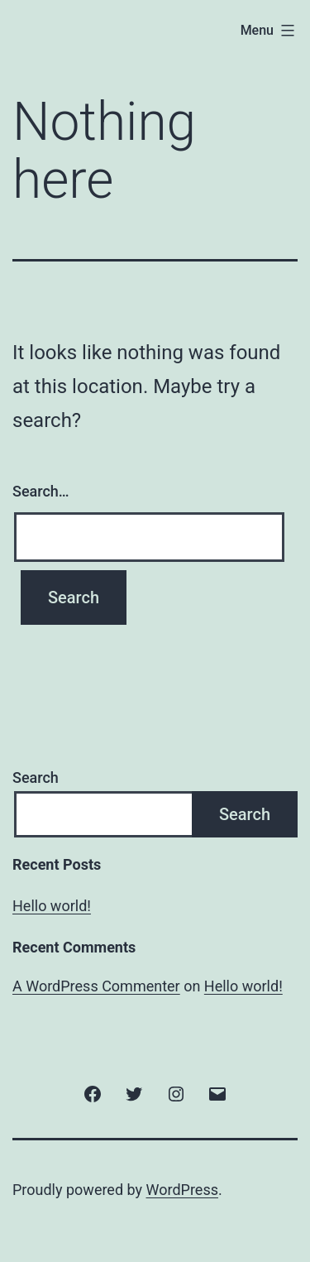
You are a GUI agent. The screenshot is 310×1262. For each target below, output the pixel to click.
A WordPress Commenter (96, 986)
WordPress (182, 1189)
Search (35, 777)
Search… (40, 491)
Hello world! (51, 905)
